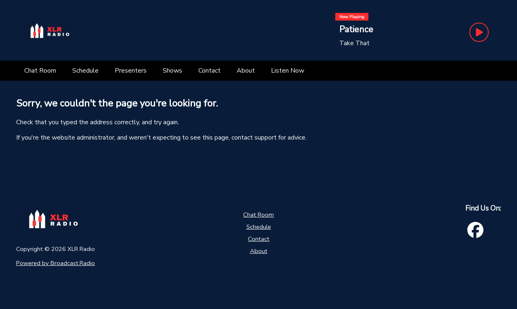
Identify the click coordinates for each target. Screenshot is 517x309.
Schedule (258, 227)
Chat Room (258, 215)
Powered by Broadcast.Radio (55, 263)
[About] (246, 71)
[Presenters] (131, 71)
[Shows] (172, 71)
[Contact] (209, 71)
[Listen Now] (287, 71)
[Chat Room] (40, 71)
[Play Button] (479, 32)
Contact (258, 239)
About (258, 251)
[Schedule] (85, 71)
